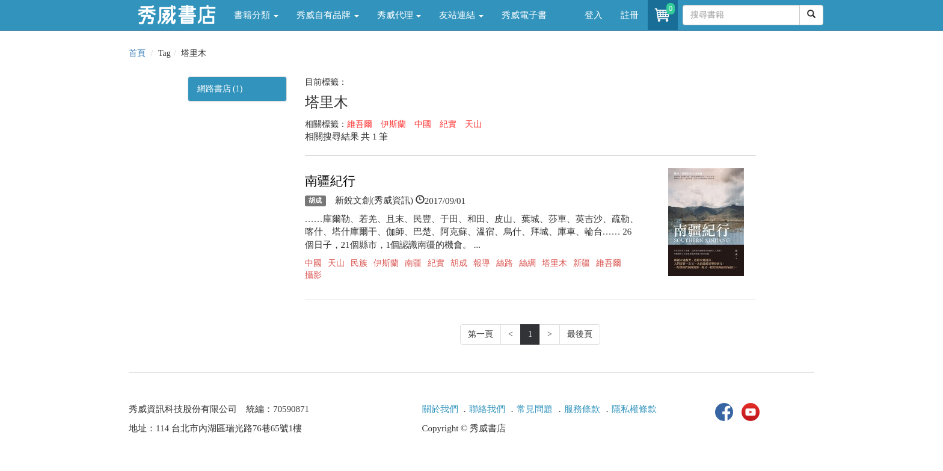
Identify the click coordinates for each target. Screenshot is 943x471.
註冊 (630, 15)
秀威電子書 (524, 15)
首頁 (137, 53)
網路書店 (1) (220, 88)
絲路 (504, 263)
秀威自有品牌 (327, 15)
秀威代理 (399, 15)
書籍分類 (256, 15)
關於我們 (440, 409)
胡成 (315, 201)
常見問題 (535, 409)
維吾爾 (359, 124)
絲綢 (527, 263)
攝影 (313, 275)
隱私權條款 (634, 409)
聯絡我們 (487, 409)
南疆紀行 (330, 181)
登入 (594, 15)
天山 (473, 124)
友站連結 (461, 15)
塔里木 (554, 263)
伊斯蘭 (393, 124)
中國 (422, 124)
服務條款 (582, 409)
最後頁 (579, 334)
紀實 (448, 124)
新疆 (581, 263)
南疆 (413, 263)
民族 (359, 263)
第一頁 (480, 334)
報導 (481, 263)
